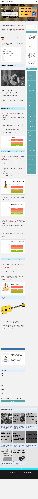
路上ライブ (30, 105)
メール (2, 389)
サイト (2, 393)
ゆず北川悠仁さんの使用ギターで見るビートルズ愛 (19, 21)
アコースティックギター (12, 14)
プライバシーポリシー (15, 472)
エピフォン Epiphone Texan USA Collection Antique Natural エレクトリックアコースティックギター (17, 183)
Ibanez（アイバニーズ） (31, 79)
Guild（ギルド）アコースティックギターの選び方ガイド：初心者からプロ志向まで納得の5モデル (32, 37)
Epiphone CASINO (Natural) (15, 284)
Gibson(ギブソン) (10, 13)
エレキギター (31, 111)
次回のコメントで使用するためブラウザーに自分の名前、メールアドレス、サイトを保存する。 (12, 398)
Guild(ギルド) (31, 122)
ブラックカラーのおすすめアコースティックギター (19, 464)
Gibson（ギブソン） (32, 165)
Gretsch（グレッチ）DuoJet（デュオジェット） (11, 57)
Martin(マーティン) (31, 124)
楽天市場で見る (15, 140)
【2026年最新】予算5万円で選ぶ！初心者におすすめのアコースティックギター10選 (31, 43)
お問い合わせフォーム (23, 472)
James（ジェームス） (32, 162)
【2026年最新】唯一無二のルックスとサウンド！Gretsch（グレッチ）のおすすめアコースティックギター (32, 55)
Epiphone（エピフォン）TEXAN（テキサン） (10, 55)
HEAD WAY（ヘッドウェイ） (32, 95)
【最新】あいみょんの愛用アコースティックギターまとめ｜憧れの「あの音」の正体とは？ (19, 427)
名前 (2, 385)
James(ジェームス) (31, 119)
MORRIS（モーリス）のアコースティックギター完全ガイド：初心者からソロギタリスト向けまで (31, 62)
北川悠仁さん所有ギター (6, 51)
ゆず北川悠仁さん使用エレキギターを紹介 (31, 446)
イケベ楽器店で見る (15, 145)
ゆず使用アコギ (7, 14)
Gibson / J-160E (13, 137)
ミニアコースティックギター (32, 133)
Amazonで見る (15, 142)
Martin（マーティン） (32, 157)
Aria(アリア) (30, 85)
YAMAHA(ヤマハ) (31, 143)
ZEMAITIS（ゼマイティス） (31, 91)
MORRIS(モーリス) (31, 138)
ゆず (3, 14)
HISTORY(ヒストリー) (32, 88)
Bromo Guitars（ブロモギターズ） (31, 82)
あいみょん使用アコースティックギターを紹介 (31, 427)
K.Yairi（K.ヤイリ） (32, 75)
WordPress (29, 476)
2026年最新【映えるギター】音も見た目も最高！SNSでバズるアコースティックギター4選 (6, 427)
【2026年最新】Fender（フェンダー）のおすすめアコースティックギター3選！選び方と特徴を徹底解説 (31, 48)
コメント (2, 375)
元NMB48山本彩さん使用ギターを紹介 (6, 464)
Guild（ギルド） (31, 160)
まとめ (3, 60)
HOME (2, 21)
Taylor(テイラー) (31, 114)
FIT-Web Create (20, 476)
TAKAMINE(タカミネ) (32, 127)
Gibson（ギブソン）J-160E (7, 53)
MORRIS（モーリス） (32, 151)
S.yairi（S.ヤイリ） (31, 100)
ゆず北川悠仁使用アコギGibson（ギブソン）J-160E (19, 446)
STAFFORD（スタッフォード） (32, 109)
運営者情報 (29, 472)
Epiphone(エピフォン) (5, 13)
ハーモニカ (30, 103)
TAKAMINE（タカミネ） (31, 154)
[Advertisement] (13, 338)
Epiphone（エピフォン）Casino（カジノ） (10, 59)
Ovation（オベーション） (31, 73)
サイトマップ (9, 472)
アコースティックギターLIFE (7, 1)
